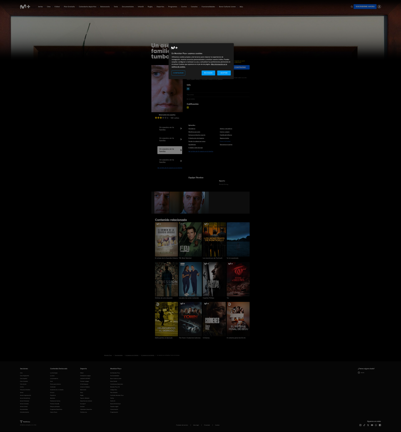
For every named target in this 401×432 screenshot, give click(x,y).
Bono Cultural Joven (227, 7)
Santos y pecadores (226, 128)
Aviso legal (196, 425)
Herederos (191, 128)
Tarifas (112, 398)
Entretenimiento (24, 412)
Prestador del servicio (182, 425)
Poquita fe (53, 395)
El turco (52, 392)
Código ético (113, 389)
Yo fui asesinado (232, 258)
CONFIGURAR (178, 73)
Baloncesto (105, 7)
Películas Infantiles (25, 389)
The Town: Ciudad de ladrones (190, 338)
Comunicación (114, 409)
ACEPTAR (224, 73)
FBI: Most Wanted (185, 258)
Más (241, 7)
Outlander (53, 387)
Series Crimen (24, 406)
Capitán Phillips (208, 298)
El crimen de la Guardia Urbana (166, 258)
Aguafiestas (192, 144)
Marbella (52, 398)
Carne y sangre (224, 132)
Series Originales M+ (25, 395)
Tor (228, 298)
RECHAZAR (208, 73)
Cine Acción (23, 384)
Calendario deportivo (87, 7)
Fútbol (57, 7)
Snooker (82, 406)
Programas (172, 7)
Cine (49, 7)
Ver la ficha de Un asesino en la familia (169, 168)
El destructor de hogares (196, 138)
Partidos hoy (83, 412)
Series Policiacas (24, 401)
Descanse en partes (226, 144)
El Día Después (84, 384)
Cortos (184, 7)
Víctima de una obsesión (164, 298)
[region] (201, 61)
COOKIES (217, 425)
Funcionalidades (208, 7)
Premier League (84, 381)
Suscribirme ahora (365, 6)
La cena (52, 375)
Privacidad (207, 425)
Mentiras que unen (194, 132)
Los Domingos (54, 373)
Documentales (128, 7)
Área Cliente (113, 381)
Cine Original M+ (24, 375)
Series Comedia (24, 403)
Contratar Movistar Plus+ (117, 395)
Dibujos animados (55, 406)
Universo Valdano (85, 387)
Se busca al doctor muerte (196, 135)
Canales (194, 7)
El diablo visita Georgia (195, 147)
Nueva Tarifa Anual (115, 403)
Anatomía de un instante (56, 389)
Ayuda (361, 373)
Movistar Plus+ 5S (115, 387)
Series (40, 7)
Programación (114, 412)
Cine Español (23, 378)
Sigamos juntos (224, 138)
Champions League (85, 375)
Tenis (116, 7)
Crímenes (206, 338)
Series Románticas (25, 398)
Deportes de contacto (86, 401)
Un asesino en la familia (166, 128)
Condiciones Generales (116, 384)
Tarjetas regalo (114, 406)
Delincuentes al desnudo (164, 338)
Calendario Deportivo (86, 409)
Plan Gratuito (69, 7)
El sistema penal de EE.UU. (236, 338)
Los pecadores (54, 378)
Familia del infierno (226, 135)
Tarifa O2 (112, 401)
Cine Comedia (24, 381)
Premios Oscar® (54, 403)
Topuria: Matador (85, 398)
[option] (162, 203)
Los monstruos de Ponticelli (212, 258)
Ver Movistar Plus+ (115, 373)
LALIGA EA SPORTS (85, 378)
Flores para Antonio (55, 384)
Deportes (160, 7)
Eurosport (83, 403)
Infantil (141, 7)
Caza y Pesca (53, 412)
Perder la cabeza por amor (197, 141)
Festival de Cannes (55, 401)
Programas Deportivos (56, 409)
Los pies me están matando (189, 298)
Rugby (150, 7)
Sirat (51, 381)
